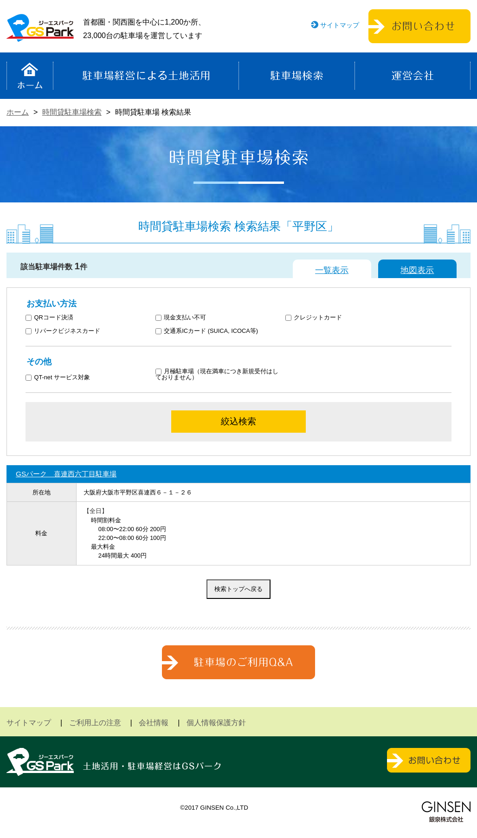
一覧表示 (331, 270)
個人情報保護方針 (216, 723)
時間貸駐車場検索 (72, 112)
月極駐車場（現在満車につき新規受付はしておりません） (217, 375)
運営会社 (412, 76)
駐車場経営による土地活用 (145, 76)
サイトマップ (339, 25)
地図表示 (417, 270)
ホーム (30, 76)
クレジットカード (313, 318)
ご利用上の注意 (95, 723)
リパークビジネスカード (63, 331)
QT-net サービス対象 (64, 378)
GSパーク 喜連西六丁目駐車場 (66, 474)
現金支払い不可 (180, 318)
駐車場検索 (297, 76)
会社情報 (153, 723)
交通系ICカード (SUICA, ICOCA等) (206, 331)
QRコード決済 (49, 318)
